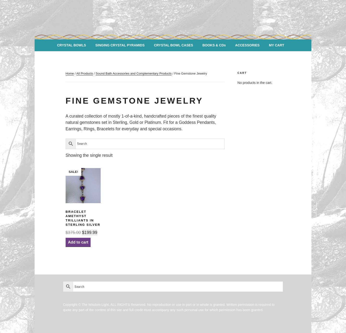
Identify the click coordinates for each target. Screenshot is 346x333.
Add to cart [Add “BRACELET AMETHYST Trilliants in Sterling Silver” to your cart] (78, 242)
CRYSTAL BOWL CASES (173, 45)
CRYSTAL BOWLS (71, 45)
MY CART (276, 45)
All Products (84, 73)
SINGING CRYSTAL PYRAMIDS (120, 45)
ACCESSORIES (247, 45)
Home (70, 73)
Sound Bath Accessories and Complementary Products (134, 73)
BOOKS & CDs (214, 45)
